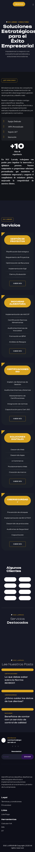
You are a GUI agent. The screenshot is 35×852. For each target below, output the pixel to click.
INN (2, 827)
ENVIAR (27, 757)
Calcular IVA (6, 823)
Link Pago (5, 814)
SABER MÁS (17, 283)
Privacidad (6, 805)
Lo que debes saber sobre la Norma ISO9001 (16, 680)
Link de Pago (19, 4)
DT (2, 831)
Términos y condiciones (11, 801)
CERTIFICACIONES (11, 673)
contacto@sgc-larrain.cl (14, 741)
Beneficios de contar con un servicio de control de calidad (17, 719)
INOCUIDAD (8, 713)
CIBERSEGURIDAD (11, 695)
